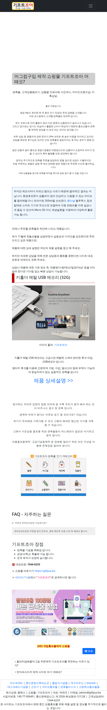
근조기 (35, 687)
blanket (91, 683)
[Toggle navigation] (90, 6)
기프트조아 (60, 345)
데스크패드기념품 (17, 687)
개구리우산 (77, 683)
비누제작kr (16, 683)
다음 (27, 577)
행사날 (71, 200)
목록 (89, 651)
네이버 (19, 577)
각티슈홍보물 (49, 687)
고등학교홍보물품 (89, 687)
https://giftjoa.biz (45, 571)
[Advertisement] (53, 38)
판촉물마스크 (68, 687)
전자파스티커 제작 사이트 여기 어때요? (39, 672)
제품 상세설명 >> (53, 380)
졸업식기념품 (60, 683)
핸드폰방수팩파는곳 (37, 683)
